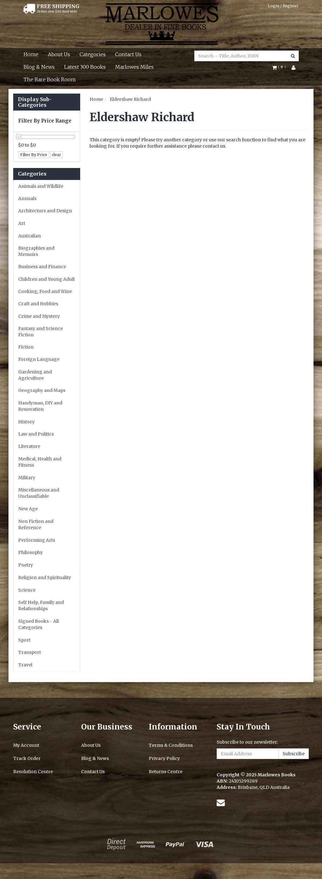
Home (31, 54)
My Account (26, 745)
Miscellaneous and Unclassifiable (38, 493)
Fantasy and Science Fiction (40, 332)
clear (56, 154)
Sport (24, 640)
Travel (25, 665)
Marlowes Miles (134, 67)
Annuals (27, 198)
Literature (29, 446)
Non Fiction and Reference (35, 524)
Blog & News (39, 67)
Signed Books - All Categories (38, 624)
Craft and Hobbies (38, 304)
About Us (59, 54)
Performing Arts (36, 540)
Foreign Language (38, 359)
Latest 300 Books (85, 67)
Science (27, 590)
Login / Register (283, 5)
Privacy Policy (164, 758)
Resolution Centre (33, 771)
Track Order (27, 758)
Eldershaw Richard (130, 99)
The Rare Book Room (50, 79)
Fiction (26, 347)
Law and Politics (36, 434)
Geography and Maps (41, 390)
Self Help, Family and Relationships (41, 605)
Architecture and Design (45, 211)
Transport (29, 652)
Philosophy (30, 552)
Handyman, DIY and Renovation (40, 406)
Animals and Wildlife (40, 186)
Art (21, 223)
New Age (28, 509)
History (26, 422)
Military (26, 477)
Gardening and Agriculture (35, 375)
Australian (29, 236)
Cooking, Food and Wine (45, 291)
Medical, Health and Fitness (39, 462)
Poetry (25, 565)
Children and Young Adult (46, 279)
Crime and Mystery (39, 316)
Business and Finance (42, 266)
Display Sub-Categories (35, 102)
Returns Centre (165, 771)
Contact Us (128, 54)
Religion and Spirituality (44, 577)
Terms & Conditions (171, 745)
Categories (93, 54)
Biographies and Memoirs (36, 251)
